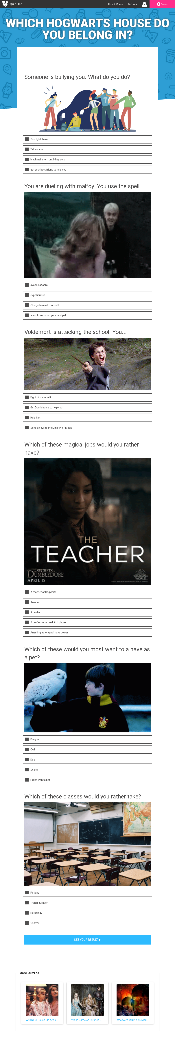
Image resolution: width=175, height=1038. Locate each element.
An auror (32, 602)
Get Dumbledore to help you (43, 407)
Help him (32, 417)
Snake (31, 769)
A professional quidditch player (45, 622)
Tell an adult (34, 149)
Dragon (32, 739)
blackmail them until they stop (45, 159)
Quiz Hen (16, 4)
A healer (32, 612)
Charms (32, 923)
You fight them (36, 139)
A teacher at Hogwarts (40, 592)
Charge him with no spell (42, 305)
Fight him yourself (38, 397)
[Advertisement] (87, 63)
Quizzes (132, 4)
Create (162, 4)
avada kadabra (36, 285)
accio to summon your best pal (45, 315)
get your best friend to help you (45, 169)
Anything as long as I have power (46, 632)
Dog (30, 759)
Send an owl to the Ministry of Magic (48, 427)
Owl (30, 749)
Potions (32, 892)
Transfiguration (36, 902)
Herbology (33, 913)
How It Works (115, 4)
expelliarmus (35, 295)
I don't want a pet (37, 780)
